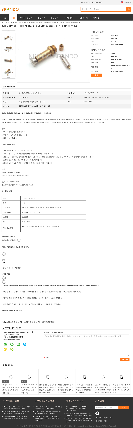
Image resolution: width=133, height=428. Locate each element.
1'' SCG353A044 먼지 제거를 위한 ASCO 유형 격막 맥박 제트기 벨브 (15, 417)
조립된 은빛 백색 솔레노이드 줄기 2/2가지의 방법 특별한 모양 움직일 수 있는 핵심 (66, 388)
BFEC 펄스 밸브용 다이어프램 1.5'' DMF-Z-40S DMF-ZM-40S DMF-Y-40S (79, 414)
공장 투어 (41, 18)
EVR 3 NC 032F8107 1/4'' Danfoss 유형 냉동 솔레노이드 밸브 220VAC (48, 408)
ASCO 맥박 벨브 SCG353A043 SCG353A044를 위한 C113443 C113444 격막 (76, 408)
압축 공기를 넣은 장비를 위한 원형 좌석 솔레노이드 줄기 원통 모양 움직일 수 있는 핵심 (47, 388)
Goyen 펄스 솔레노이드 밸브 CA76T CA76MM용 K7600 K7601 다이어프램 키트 (79, 420)
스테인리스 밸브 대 (32, 322)
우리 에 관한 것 (26, 18)
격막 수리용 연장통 (75, 401)
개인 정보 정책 (22, 426)
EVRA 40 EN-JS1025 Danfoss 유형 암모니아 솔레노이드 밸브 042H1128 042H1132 (48, 418)
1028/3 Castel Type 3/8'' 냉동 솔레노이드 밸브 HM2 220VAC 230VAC (48, 412)
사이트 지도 (107, 418)
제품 (13, 18)
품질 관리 (54, 18)
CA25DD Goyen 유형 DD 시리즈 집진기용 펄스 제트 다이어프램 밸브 (17, 412)
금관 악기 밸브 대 (49, 322)
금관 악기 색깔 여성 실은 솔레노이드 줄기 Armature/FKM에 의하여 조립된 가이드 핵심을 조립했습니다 (103, 390)
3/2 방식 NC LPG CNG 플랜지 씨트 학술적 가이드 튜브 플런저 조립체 (10, 387)
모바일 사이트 (101, 421)
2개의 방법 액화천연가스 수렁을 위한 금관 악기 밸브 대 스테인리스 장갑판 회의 (84, 388)
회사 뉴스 (97, 18)
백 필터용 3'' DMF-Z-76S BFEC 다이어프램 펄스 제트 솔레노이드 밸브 (17, 408)
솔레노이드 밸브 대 (22, 22)
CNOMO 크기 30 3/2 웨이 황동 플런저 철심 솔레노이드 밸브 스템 (29, 387)
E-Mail (98, 418)
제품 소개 (9, 22)
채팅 (96, 75)
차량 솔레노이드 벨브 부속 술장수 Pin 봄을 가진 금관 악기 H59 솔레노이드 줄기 (121, 388)
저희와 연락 (68, 18)
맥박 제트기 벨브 (11, 401)
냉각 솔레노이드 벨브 (44, 401)
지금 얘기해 (83, 18)
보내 (123, 407)
